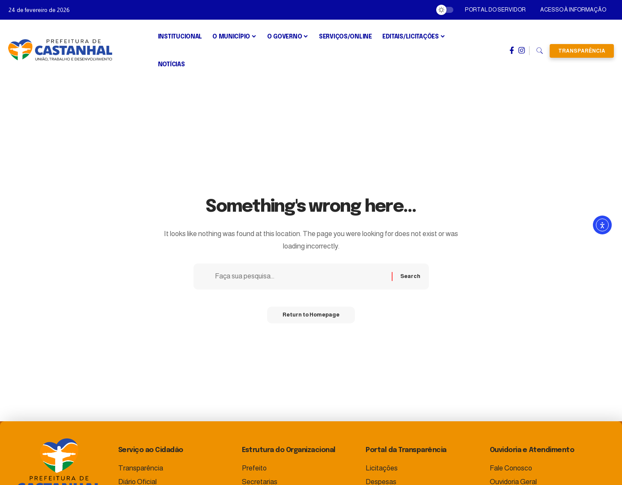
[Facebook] (511, 50)
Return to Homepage (311, 316)
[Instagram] (521, 50)
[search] (539, 50)
